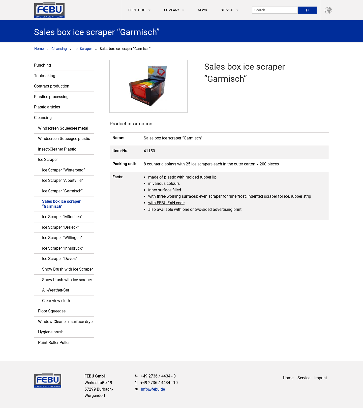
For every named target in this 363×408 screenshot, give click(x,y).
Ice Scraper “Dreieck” (60, 227)
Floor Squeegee (52, 311)
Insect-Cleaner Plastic (57, 149)
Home (39, 49)
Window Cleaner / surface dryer (66, 321)
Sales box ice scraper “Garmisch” (61, 204)
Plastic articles (47, 107)
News (202, 10)
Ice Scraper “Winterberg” (63, 170)
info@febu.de (153, 389)
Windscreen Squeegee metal (63, 128)
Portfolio (136, 10)
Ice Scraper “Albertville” (62, 180)
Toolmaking (44, 75)
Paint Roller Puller (54, 342)
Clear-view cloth (56, 300)
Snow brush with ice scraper (67, 279)
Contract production (51, 86)
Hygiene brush (51, 332)
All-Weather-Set (55, 290)
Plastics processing (51, 96)
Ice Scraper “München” (62, 216)
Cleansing (59, 49)
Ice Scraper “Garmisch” (62, 191)
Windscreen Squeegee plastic (64, 138)
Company (171, 10)
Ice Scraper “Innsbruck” (62, 248)
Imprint (320, 377)
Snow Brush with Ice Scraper (67, 269)
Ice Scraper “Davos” (59, 258)
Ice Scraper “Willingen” (62, 237)
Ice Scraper (83, 49)
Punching (42, 65)
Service (227, 10)
